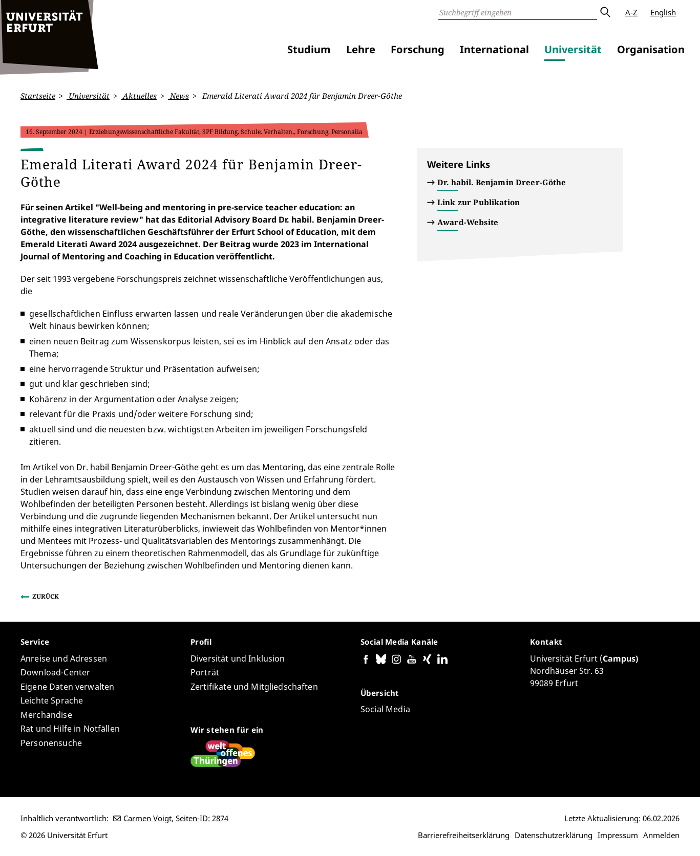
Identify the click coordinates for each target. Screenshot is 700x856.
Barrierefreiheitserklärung (464, 835)
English (663, 12)
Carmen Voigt (147, 818)
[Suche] (517, 12)
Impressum (618, 835)
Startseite (37, 96)
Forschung (417, 49)
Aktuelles (139, 96)
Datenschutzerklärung (553, 835)
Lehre (360, 49)
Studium (309, 49)
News (178, 96)
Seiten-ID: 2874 (202, 818)
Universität (573, 49)
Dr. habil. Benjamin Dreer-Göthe (501, 182)
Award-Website (467, 222)
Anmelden (661, 835)
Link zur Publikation (478, 202)
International (494, 49)
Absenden (604, 12)
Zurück (45, 595)
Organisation (651, 49)
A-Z (631, 12)
